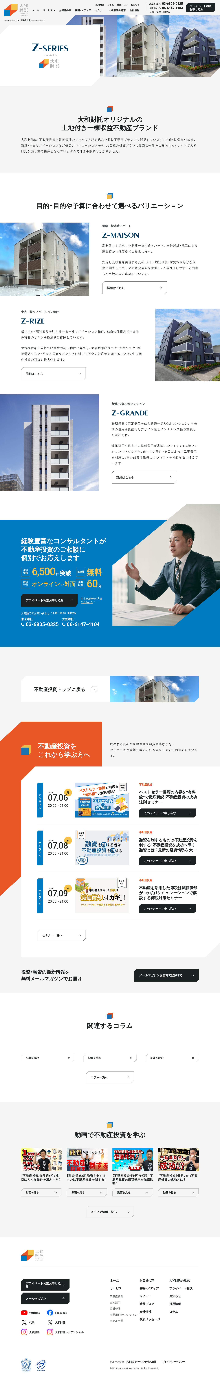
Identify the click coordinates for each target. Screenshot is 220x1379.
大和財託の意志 (117, 10)
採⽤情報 (99, 5)
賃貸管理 (115, 1308)
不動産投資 (116, 1296)
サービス (116, 1288)
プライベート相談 (181, 1288)
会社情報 (134, 10)
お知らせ (135, 5)
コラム (110, 5)
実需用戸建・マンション (123, 1314)
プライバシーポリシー (173, 1361)
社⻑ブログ (122, 5)
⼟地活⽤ (115, 1302)
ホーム (35, 10)
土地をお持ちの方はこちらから (91, 600)
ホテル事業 (116, 1320)
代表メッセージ (150, 1319)
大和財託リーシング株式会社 (141, 1361)
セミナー (100, 10)
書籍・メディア (83, 10)
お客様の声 (65, 10)
